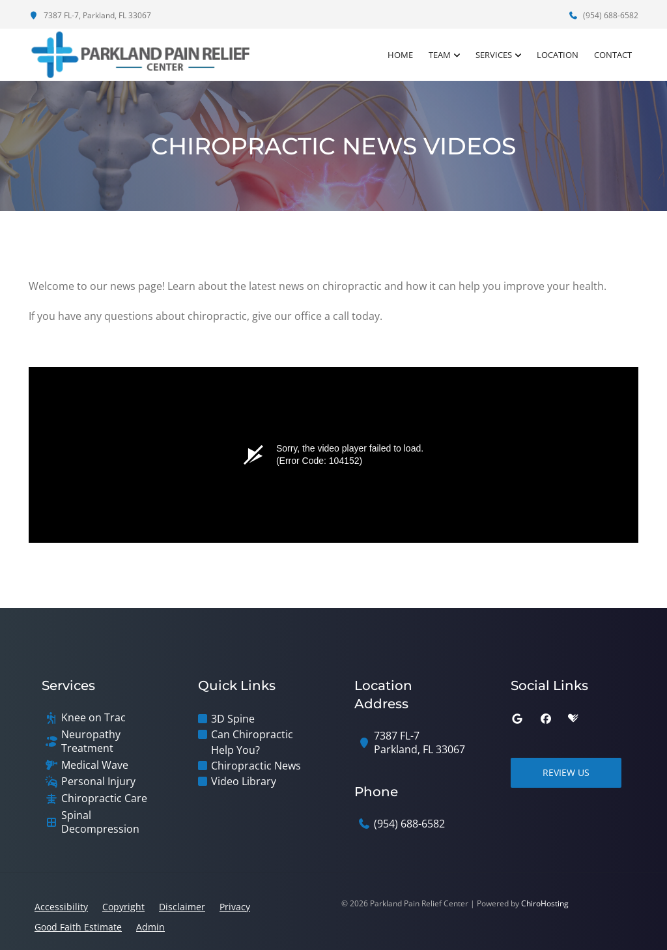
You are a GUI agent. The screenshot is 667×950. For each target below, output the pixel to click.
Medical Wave (94, 765)
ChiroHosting (545, 903)
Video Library (243, 781)
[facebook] (545, 719)
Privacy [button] (235, 906)
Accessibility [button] (61, 906)
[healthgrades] (573, 719)
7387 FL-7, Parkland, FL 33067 (90, 15)
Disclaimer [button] (182, 906)
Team (440, 55)
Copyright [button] (123, 906)
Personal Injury (98, 781)
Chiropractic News (256, 765)
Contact (613, 55)
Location (557, 55)
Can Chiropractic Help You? (252, 742)
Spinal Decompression (100, 822)
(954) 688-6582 (603, 15)
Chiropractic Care (104, 798)
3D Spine (233, 719)
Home (400, 55)
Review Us (566, 772)
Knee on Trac (93, 718)
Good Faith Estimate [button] (78, 927)
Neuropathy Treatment (91, 741)
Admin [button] (150, 927)
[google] (517, 719)
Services (493, 55)
